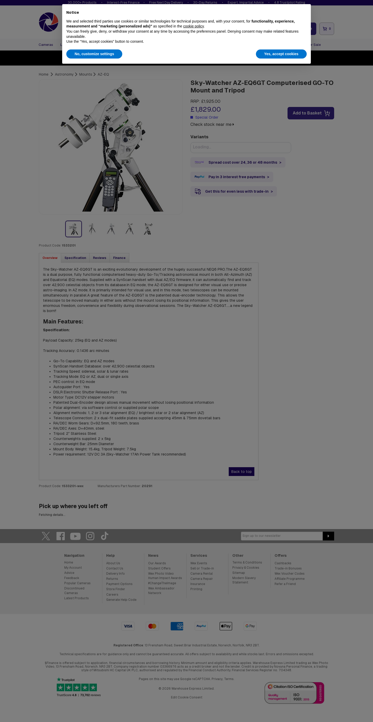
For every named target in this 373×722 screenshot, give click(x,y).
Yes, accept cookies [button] (281, 54)
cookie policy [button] (193, 26)
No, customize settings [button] (94, 54)
